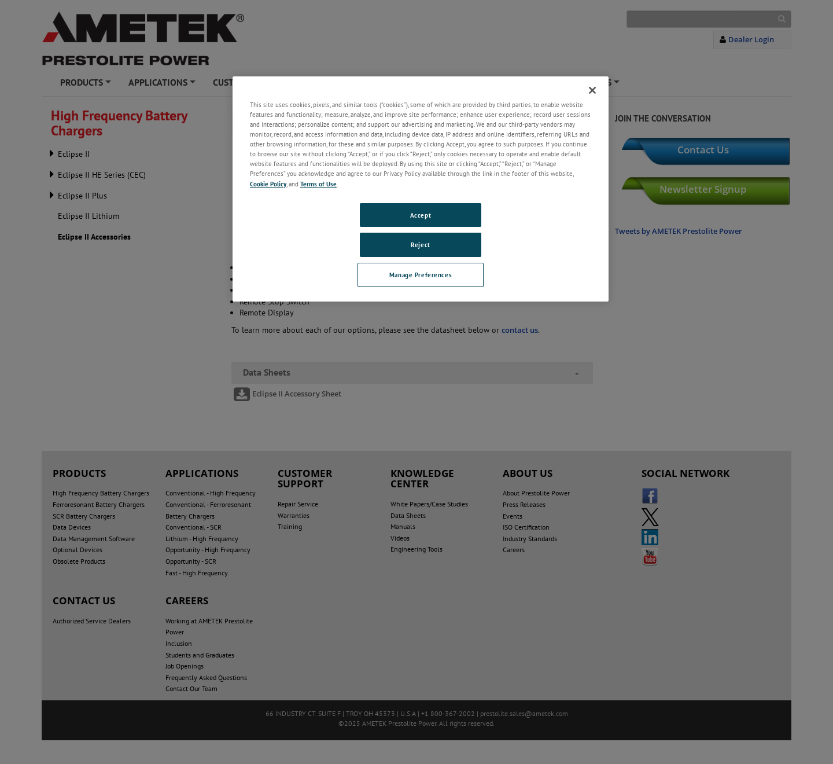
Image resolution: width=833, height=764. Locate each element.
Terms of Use (318, 183)
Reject (420, 244)
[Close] (592, 90)
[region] (421, 189)
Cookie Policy (268, 183)
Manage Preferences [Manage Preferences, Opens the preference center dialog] (420, 274)
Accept (420, 215)
